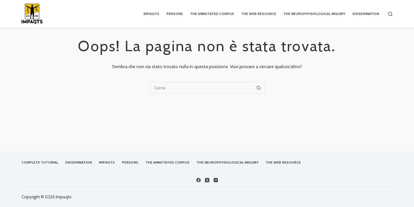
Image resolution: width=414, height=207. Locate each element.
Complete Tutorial (40, 162)
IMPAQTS (151, 14)
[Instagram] (216, 180)
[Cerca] (390, 14)
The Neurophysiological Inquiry (314, 14)
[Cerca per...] (201, 87)
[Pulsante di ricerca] (258, 87)
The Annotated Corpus (212, 14)
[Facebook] (198, 180)
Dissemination (365, 14)
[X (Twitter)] (207, 180)
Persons (174, 14)
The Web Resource (258, 14)
